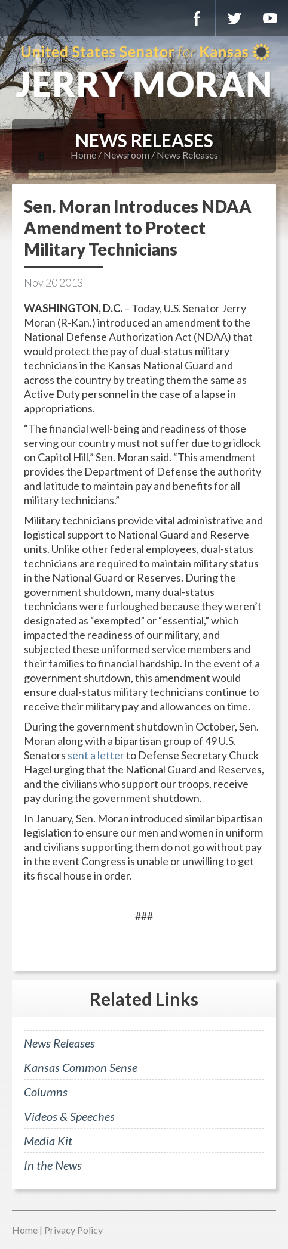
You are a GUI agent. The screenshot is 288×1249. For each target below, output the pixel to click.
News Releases (187, 154)
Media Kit (48, 1140)
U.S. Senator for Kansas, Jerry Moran (144, 71)
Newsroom (126, 154)
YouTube (270, 18)
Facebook (197, 18)
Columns (46, 1092)
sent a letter (96, 755)
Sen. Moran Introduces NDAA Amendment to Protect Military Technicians (138, 227)
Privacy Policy (73, 1229)
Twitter (234, 18)
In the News (53, 1165)
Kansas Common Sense (80, 1067)
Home (83, 154)
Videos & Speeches (69, 1116)
